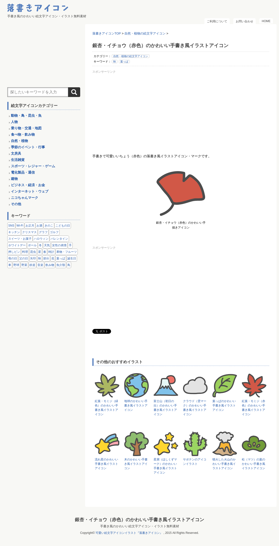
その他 (16, 204)
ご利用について (217, 21)
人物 (14, 122)
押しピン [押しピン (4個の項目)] (14, 252)
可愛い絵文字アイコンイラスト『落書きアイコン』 (129, 533)
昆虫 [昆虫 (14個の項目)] (33, 252)
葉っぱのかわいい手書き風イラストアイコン (224, 405)
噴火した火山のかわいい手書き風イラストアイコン (224, 464)
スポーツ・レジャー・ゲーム (33, 166)
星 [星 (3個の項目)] (39, 252)
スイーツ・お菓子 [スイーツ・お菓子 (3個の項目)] (20, 238)
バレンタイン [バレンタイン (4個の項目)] (59, 238)
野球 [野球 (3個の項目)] (16, 265)
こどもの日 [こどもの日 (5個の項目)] (62, 225)
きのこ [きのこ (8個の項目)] (48, 225)
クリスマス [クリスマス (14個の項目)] (29, 232)
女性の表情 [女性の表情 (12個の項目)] (59, 245)
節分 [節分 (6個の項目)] (46, 258)
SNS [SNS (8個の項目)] (11, 225)
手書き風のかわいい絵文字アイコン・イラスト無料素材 (139, 526)
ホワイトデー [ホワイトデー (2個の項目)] (17, 245)
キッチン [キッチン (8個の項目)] (14, 232)
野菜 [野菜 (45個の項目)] (24, 265)
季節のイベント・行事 (28, 147)
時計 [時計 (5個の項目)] (51, 252)
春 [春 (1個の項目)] (44, 252)
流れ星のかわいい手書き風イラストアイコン (106, 464)
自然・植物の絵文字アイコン (130, 56)
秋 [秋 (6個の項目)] (39, 258)
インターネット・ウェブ (29, 191)
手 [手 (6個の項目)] (70, 245)
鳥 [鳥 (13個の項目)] (68, 265)
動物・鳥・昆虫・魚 (26, 115)
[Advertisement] (180, 109)
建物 (14, 179)
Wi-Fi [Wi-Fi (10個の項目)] (20, 225)
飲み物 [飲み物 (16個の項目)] (49, 265)
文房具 (16, 153)
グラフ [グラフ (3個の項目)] (43, 232)
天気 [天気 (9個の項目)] (47, 245)
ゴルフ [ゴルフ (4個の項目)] (54, 232)
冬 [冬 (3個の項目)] (40, 245)
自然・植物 (19, 141)
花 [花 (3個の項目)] (52, 258)
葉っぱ (124, 61)
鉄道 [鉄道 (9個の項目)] (32, 265)
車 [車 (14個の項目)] (9, 265)
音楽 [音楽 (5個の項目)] (40, 265)
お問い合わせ (244, 21)
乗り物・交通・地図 (26, 128)
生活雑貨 (18, 160)
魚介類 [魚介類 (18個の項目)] (60, 265)
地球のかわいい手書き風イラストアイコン (136, 405)
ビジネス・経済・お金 (28, 185)
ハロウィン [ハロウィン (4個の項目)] (41, 238)
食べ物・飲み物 (23, 134)
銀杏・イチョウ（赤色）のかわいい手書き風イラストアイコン (139, 519)
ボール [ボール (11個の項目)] (32, 245)
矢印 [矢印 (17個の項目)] (33, 258)
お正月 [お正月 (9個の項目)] (30, 225)
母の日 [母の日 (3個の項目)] (12, 258)
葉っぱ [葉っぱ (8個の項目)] (60, 258)
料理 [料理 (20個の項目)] (25, 252)
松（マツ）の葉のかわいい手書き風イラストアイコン (253, 464)
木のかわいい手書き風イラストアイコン (136, 464)
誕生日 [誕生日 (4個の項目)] (71, 258)
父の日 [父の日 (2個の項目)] (23, 258)
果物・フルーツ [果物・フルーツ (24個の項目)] (66, 252)
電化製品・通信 (23, 172)
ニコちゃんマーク (24, 198)
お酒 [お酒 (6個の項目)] (39, 225)
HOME (266, 21)
